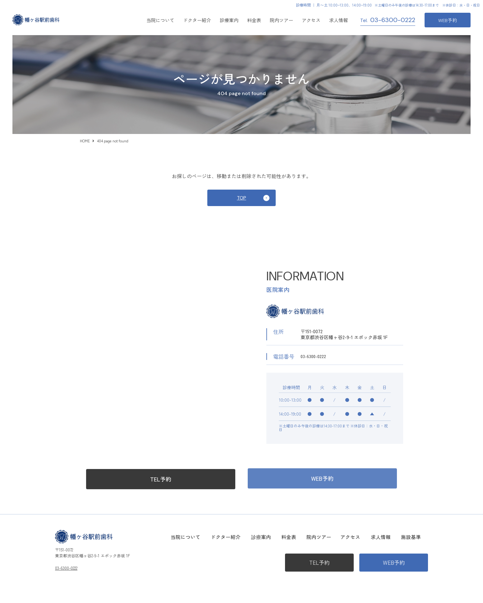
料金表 (254, 20)
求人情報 (338, 20)
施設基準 (419, 536)
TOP (241, 199)
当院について (160, 20)
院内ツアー (281, 20)
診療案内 (285, 536)
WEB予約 (447, 20)
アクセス (311, 20)
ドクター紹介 (197, 20)
